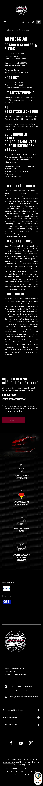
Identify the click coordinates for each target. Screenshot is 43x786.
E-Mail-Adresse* (10, 394)
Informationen (10, 717)
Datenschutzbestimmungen (22, 406)
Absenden (14, 420)
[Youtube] (21, 745)
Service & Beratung (13, 710)
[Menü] (4, 22)
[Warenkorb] (38, 22)
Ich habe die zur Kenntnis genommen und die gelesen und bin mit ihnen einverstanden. (21, 408)
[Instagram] (31, 745)
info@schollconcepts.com (23, 696)
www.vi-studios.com (13, 176)
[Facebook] (11, 745)
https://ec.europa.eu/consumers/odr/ (20, 124)
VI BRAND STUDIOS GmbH (15, 772)
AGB (25, 408)
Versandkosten (8, 762)
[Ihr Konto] (33, 22)
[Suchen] (23, 22)
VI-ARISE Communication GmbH (22, 775)
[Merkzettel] (28, 22)
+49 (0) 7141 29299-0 (21, 686)
